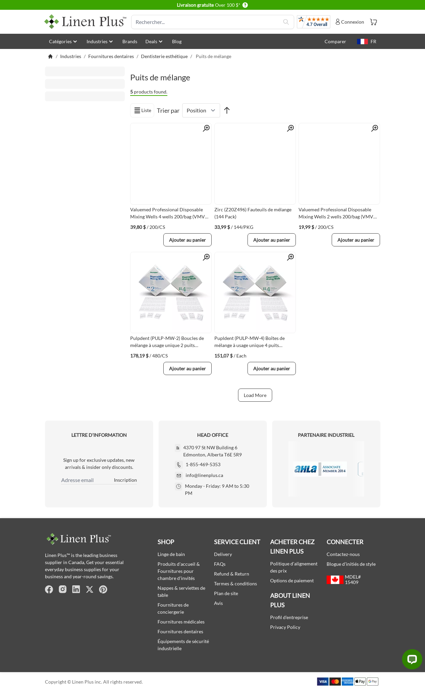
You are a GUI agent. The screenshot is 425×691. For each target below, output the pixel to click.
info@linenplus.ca (204, 475)
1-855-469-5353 (203, 464)
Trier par (168, 110)
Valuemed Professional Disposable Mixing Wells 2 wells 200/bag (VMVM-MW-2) (339, 214)
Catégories (63, 41)
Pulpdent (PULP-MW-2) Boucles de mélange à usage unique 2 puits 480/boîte (167, 343)
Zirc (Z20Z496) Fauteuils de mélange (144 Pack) (252, 213)
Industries (100, 41)
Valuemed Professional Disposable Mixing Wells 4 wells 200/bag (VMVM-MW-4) (170, 214)
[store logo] (85, 21)
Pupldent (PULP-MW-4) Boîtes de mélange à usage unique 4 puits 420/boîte (249, 343)
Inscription (125, 480)
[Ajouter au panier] (187, 239)
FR (366, 41)
